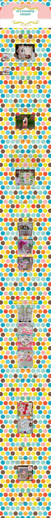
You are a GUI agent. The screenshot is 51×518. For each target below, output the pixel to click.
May (5, 45)
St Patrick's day (18, 456)
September (6, 38)
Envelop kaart (18, 294)
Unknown (6, 30)
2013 (4, 37)
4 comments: (33, 498)
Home (22, 511)
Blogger (8, 49)
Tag (4, 41)
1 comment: (33, 442)
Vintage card (6, 40)
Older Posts (37, 511)
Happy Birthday (6, 43)
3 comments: (33, 198)
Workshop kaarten (19, 391)
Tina (25, 399)
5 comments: (33, 135)
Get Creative (32, 130)
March (5, 46)
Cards (15, 215)
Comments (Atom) (28, 514)
